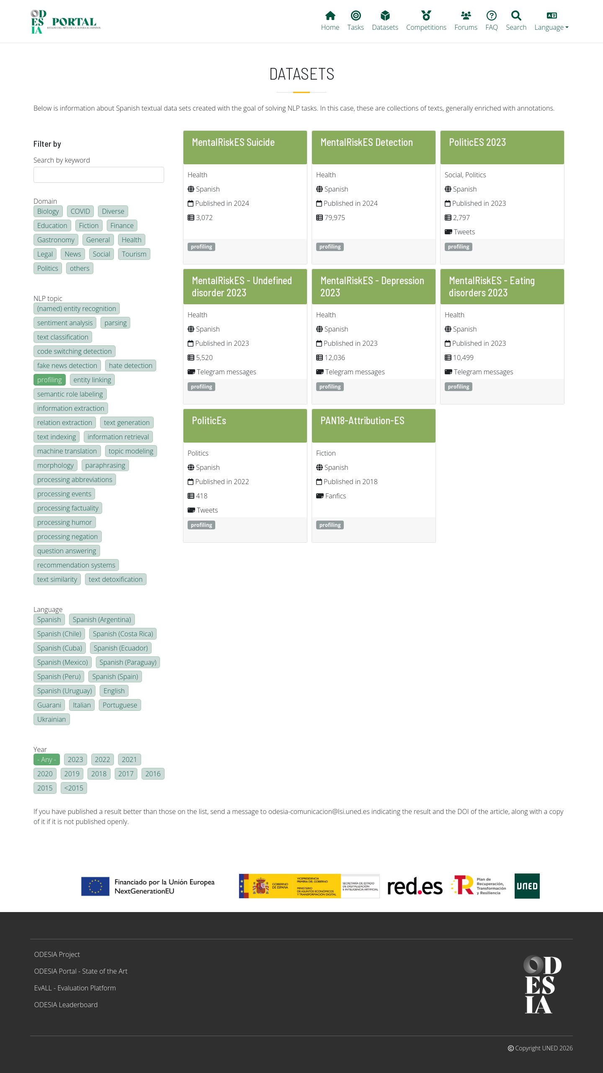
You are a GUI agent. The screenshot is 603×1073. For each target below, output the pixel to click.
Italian (82, 705)
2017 (126, 773)
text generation (126, 422)
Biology (48, 211)
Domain (45, 201)
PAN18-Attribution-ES (362, 420)
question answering (66, 550)
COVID (80, 211)
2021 (129, 759)
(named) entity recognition (76, 308)
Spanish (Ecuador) (121, 648)
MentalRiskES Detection (366, 142)
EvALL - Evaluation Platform (75, 988)
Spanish (49, 619)
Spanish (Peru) (58, 676)
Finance (122, 225)
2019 (72, 773)
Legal (45, 254)
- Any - (46, 759)
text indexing (56, 436)
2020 (45, 773)
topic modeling (131, 451)
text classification (62, 337)
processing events (64, 493)
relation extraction (64, 422)
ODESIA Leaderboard (66, 1004)
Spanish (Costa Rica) (123, 633)
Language (48, 609)
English (114, 690)
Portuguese (120, 705)
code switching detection (74, 351)
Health (132, 239)
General (98, 239)
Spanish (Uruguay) (64, 690)
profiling (49, 379)
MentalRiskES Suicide (233, 142)
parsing (115, 322)
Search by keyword (62, 160)
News (72, 254)
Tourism (134, 254)
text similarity (57, 579)
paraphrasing (105, 465)
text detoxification (116, 579)
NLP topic (48, 298)
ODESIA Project (57, 954)
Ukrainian (51, 719)
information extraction (70, 408)
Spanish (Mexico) (62, 662)
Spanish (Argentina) (102, 619)
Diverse (113, 211)
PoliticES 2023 (477, 142)
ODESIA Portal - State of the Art (81, 971)
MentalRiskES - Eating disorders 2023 (492, 286)
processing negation (67, 536)
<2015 (74, 788)
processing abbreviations (74, 479)
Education (52, 225)
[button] (552, 21)
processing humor (64, 522)
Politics (47, 268)
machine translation (67, 451)
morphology (55, 465)
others (80, 268)
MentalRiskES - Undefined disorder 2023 (242, 286)
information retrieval (118, 436)
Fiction (89, 225)
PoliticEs (209, 420)
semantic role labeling (70, 394)
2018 (99, 773)
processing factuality (67, 508)
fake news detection (67, 365)
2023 (75, 759)
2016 (153, 773)
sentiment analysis (65, 322)
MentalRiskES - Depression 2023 (372, 286)
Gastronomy (56, 239)
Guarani (49, 705)
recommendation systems (76, 565)
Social (101, 254)
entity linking (92, 379)
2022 (103, 759)
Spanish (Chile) (59, 633)
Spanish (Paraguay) (128, 662)
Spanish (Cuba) (59, 648)
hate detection (130, 365)
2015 (45, 788)
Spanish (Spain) (115, 676)
